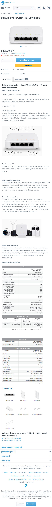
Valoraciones (21, 79)
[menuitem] (5, 8)
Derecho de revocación (18, 476)
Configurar (30, 504)
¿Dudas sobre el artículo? (11, 438)
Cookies (5, 472)
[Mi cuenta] (44, 8)
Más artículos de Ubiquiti (11, 440)
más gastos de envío (19, 53)
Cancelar (21, 504)
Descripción (7, 79)
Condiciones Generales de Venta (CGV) (19, 479)
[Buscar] (32, 8)
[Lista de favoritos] (39, 8)
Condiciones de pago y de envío (38, 472)
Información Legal (38, 479)
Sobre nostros (14, 472)
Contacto (23, 472)
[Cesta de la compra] (49, 8)
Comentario (18, 69)
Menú (5, 7)
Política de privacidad (33, 476)
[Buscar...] (24, 8)
